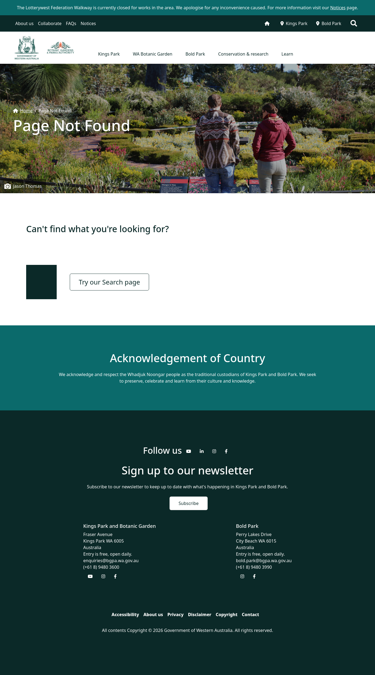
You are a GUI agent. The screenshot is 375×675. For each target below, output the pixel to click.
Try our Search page (109, 281)
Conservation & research (243, 54)
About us (24, 23)
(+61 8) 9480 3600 (101, 567)
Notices (88, 23)
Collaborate (50, 23)
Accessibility (125, 615)
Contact (250, 615)
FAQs (71, 23)
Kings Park (293, 23)
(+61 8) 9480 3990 (254, 567)
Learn (287, 54)
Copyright (226, 615)
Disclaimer (199, 615)
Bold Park (328, 23)
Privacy (175, 615)
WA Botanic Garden (152, 54)
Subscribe (188, 503)
